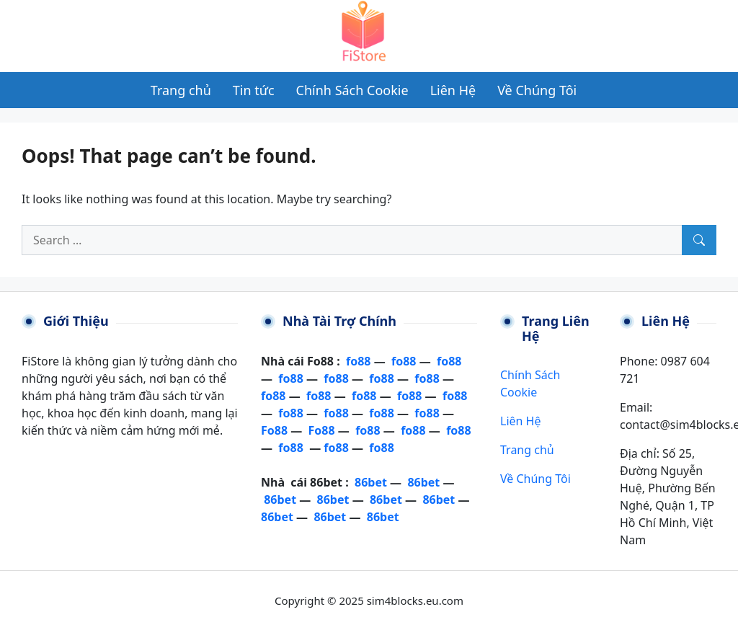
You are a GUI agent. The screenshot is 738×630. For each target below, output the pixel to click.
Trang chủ (527, 450)
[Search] (699, 240)
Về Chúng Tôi (535, 479)
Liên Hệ (520, 421)
